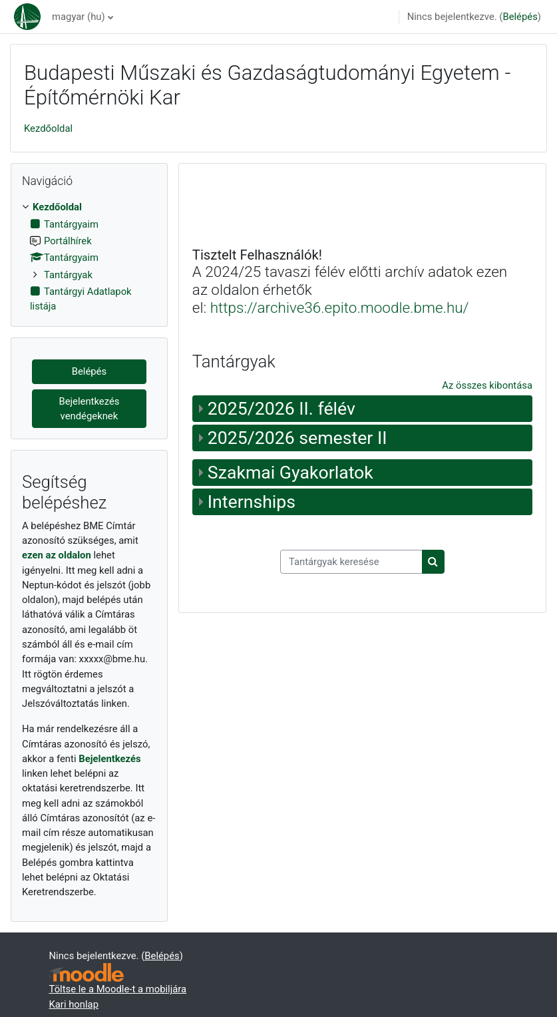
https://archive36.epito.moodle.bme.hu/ (339, 307)
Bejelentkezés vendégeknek (89, 408)
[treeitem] (89, 256)
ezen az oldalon (56, 555)
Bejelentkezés (109, 759)
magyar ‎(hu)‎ (78, 17)
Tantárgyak (68, 275)
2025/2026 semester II (297, 438)
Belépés (519, 17)
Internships (251, 501)
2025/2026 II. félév (281, 408)
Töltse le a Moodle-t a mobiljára (118, 989)
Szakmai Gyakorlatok (290, 472)
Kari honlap (74, 1004)
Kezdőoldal (48, 128)
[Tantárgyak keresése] (351, 562)
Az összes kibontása (487, 385)
